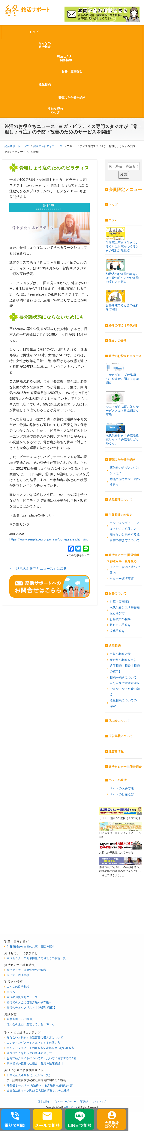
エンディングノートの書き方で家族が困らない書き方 (40, 1047)
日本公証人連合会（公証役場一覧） (29, 1075)
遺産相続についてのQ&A (123, 703)
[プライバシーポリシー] (64, 1101)
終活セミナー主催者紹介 (125, 766)
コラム (113, 220)
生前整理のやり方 (55, 110)
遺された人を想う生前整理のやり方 (29, 1053)
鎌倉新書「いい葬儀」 (21, 1019)
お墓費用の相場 (120, 619)
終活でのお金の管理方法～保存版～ (29, 1002)
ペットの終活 (118, 780)
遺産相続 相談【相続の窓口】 (125, 668)
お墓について (118, 593)
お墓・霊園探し (72, 71)
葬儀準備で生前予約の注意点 (125, 482)
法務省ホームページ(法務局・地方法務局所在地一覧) (40, 1085)
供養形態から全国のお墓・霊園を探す (31, 946)
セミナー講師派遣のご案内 (125, 569)
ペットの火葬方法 (122, 788)
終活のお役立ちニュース (125, 356)
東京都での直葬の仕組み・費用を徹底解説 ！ (35, 1063)
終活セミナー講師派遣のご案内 (26, 970)
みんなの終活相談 (45, 45)
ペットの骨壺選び (122, 794)
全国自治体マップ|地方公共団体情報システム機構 (38, 1090)
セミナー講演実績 (122, 578)
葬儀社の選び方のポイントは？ (125, 470)
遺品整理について (121, 499)
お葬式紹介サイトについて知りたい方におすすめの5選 (41, 1058)
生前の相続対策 (120, 654)
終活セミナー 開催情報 (124, 555)
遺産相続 (45, 84)
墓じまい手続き (120, 625)
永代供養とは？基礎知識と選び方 (125, 610)
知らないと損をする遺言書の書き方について (125, 537)
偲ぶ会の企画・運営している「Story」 (31, 1024)
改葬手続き (117, 630)
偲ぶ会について (119, 720)
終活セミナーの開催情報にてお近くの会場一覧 (36, 958)
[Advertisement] (120, 915)
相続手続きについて (123, 677)
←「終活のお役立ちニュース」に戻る (38, 568)
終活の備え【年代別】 (124, 325)
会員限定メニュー (125, 189)
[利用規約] (84, 1101)
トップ (33, 32)
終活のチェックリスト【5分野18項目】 (32, 1007)
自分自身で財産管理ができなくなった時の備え (125, 688)
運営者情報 (116, 751)
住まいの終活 (118, 340)
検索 (123, 175)
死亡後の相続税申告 (123, 660)
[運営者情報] (44, 1101)
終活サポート (27, 10)
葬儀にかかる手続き (72, 97)
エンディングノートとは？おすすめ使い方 (125, 525)
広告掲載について (121, 736)
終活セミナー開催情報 (66, 58)
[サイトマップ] (99, 1101)
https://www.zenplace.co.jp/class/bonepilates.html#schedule (54, 539)
